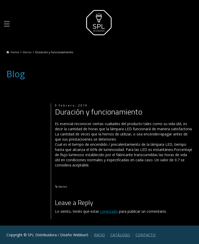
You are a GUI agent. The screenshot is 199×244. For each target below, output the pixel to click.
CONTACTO (146, 234)
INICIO (99, 234)
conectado (109, 211)
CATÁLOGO (120, 234)
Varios (62, 186)
